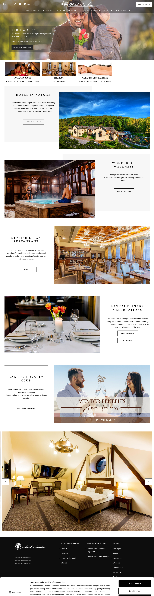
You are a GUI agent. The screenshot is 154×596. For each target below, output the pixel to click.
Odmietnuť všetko (134, 581)
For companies (122, 10)
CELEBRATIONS (128, 333)
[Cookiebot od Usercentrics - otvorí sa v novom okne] (15, 591)
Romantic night (22, 78)
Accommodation (50, 10)
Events (106, 10)
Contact (64, 549)
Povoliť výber (134, 573)
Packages (31, 10)
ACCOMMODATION (33, 122)
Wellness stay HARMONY (95, 78)
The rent (59, 78)
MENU (26, 269)
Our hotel (64, 553)
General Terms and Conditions (98, 556)
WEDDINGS (127, 340)
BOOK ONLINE (144, 4)
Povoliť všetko (135, 565)
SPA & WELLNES (124, 191)
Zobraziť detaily (120, 591)
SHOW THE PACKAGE (22, 47)
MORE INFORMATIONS (26, 408)
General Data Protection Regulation (96, 550)
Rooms (116, 553)
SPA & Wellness (89, 10)
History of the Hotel (68, 558)
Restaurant (69, 10)
